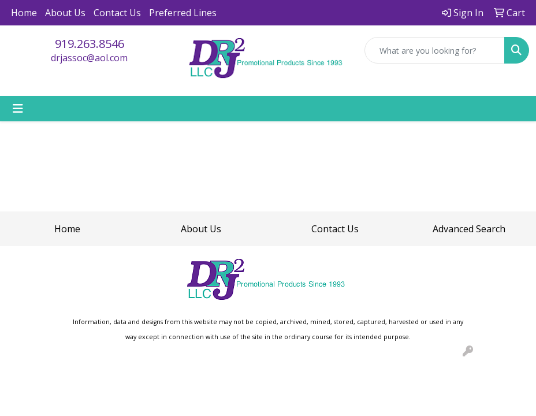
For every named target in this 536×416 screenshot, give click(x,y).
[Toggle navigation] (18, 109)
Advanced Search (469, 228)
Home (24, 12)
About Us (65, 12)
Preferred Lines (183, 12)
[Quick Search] (434, 50)
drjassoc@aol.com (89, 57)
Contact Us (117, 12)
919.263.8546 (89, 43)
